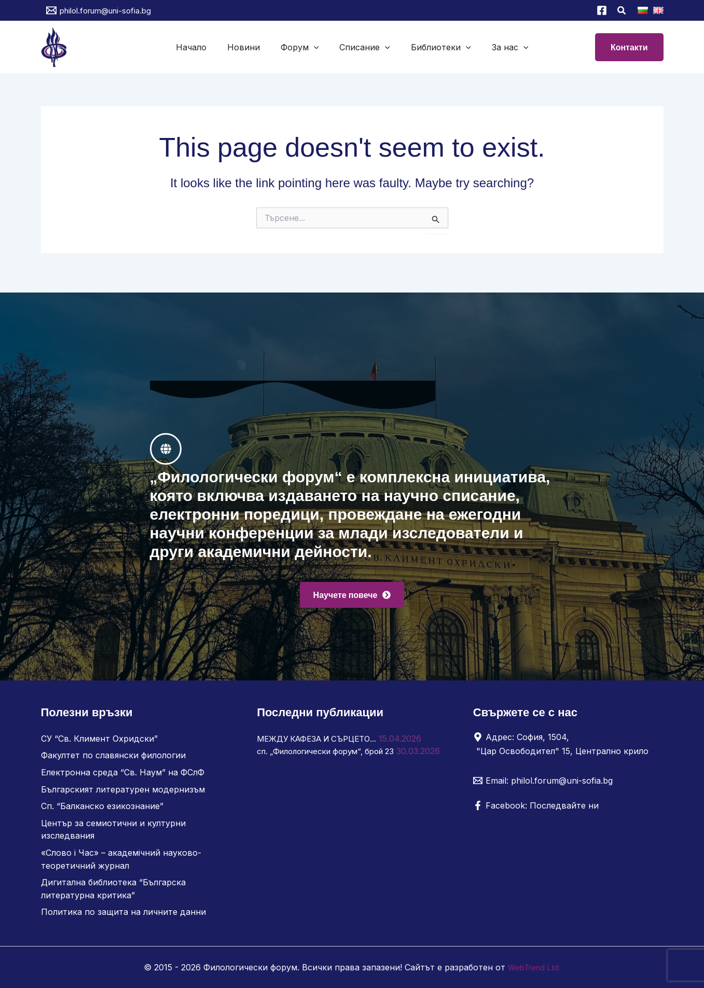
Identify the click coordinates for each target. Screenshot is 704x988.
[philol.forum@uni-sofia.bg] (98, 10)
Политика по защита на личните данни (123, 912)
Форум (302, 47)
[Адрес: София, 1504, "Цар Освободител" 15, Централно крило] (564, 747)
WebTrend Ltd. (534, 967)
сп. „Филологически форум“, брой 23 (333, 754)
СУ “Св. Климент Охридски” (99, 742)
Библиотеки (435, 47)
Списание (362, 47)
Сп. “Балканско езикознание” (102, 808)
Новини (249, 47)
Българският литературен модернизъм (123, 792)
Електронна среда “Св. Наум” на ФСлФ (122, 775)
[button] (622, 11)
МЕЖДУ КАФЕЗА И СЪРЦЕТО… (322, 742)
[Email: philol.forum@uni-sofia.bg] (543, 784)
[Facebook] (602, 10)
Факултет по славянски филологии (113, 759)
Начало (201, 47)
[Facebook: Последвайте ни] (536, 809)
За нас (499, 47)
